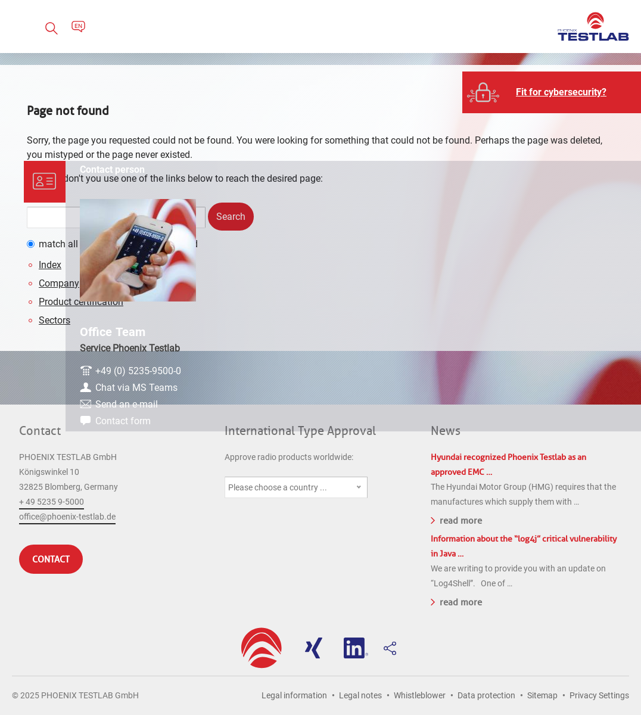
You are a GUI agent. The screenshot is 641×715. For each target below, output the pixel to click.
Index (50, 265)
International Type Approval (300, 431)
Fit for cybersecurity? (561, 92)
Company (59, 283)
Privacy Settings (599, 695)
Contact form (559, 387)
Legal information (294, 695)
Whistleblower (420, 695)
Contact (40, 431)
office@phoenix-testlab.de (67, 516)
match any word (164, 244)
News (445, 431)
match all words (72, 244)
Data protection (486, 695)
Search (230, 216)
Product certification (81, 301)
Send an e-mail (562, 371)
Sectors (54, 320)
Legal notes (360, 695)
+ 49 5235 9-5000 (51, 501)
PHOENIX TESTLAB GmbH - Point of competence (593, 26)
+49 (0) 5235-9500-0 (574, 337)
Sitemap (542, 695)
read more (456, 519)
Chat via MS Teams (572, 354)
